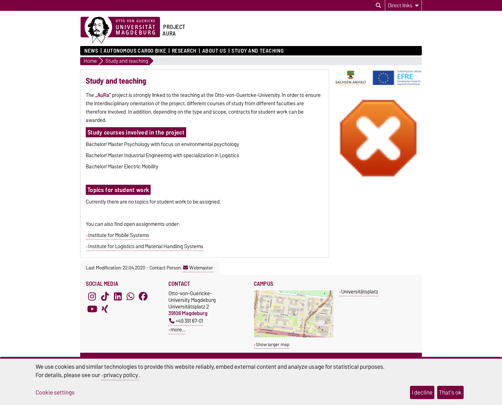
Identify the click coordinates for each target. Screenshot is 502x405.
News (91, 51)
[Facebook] (143, 296)
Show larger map (272, 344)
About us (214, 51)
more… (177, 329)
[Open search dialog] (378, 5)
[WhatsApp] (130, 296)
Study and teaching (257, 51)
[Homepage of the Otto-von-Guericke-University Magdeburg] (120, 30)
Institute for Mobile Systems (118, 235)
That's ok (450, 392)
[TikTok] (105, 296)
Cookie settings (55, 392)
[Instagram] (92, 296)
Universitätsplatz (359, 291)
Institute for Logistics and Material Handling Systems (145, 246)
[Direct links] (403, 5)
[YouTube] (92, 309)
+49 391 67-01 (186, 320)
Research (184, 51)
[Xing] (105, 309)
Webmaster (198, 267)
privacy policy (121, 375)
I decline (422, 392)
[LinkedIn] (118, 296)
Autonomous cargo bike (135, 51)
